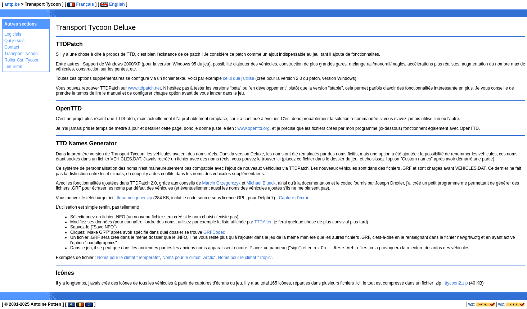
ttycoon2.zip (456, 282)
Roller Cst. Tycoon (22, 60)
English (112, 4)
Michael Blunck (261, 183)
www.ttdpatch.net (144, 88)
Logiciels (12, 34)
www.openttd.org (254, 128)
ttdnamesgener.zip (134, 197)
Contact (11, 47)
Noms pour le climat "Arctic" (189, 257)
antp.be (12, 4)
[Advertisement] (439, 14)
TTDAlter (262, 221)
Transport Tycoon (21, 53)
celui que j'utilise (238, 78)
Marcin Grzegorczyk (221, 183)
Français (80, 4)
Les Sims (13, 66)
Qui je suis (14, 40)
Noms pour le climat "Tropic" (245, 257)
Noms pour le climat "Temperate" (128, 257)
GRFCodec (214, 232)
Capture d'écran (294, 197)
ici (278, 159)
